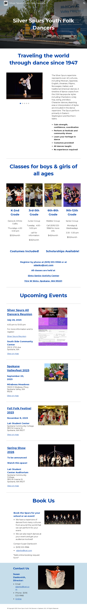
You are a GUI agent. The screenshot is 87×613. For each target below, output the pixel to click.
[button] (84, 3)
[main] (43, 24)
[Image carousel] (24, 88)
